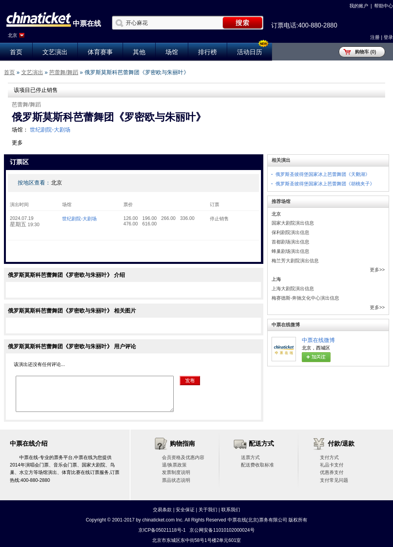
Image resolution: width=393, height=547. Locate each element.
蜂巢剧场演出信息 (290, 251)
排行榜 (207, 52)
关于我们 (207, 509)
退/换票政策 (174, 465)
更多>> (377, 270)
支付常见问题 (334, 480)
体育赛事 (100, 52)
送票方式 (250, 457)
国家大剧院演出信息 (293, 223)
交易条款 (162, 509)
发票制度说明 (176, 472)
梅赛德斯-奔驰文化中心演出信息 (305, 298)
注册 (375, 37)
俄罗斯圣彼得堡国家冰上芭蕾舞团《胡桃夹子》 (325, 184)
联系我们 (230, 509)
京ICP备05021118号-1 (161, 530)
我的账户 (358, 6)
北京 (12, 35)
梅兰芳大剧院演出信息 (295, 260)
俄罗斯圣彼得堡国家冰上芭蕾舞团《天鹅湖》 (322, 174)
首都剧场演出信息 (290, 242)
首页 (16, 52)
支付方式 (329, 457)
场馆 (171, 52)
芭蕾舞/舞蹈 (63, 72)
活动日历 (249, 52)
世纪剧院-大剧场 (50, 129)
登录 (388, 37)
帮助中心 (383, 6)
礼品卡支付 (331, 465)
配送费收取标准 (257, 465)
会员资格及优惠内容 (183, 457)
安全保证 (185, 509)
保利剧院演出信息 (290, 232)
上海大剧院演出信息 (293, 288)
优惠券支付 (331, 472)
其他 (139, 52)
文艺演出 (55, 52)
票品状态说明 (176, 480)
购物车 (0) (365, 52)
